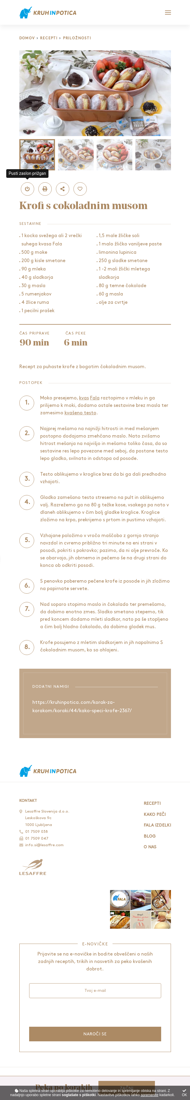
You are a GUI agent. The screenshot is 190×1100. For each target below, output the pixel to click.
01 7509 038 (36, 831)
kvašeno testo (80, 413)
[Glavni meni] (168, 12)
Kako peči (155, 814)
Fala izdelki (157, 825)
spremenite (149, 1095)
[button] (27, 189)
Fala (95, 398)
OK (184, 1093)
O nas (150, 847)
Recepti (49, 38)
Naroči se (94, 1034)
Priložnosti (77, 38)
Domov (27, 38)
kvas (84, 398)
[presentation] (74, 1012)
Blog (150, 836)
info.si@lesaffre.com (44, 845)
